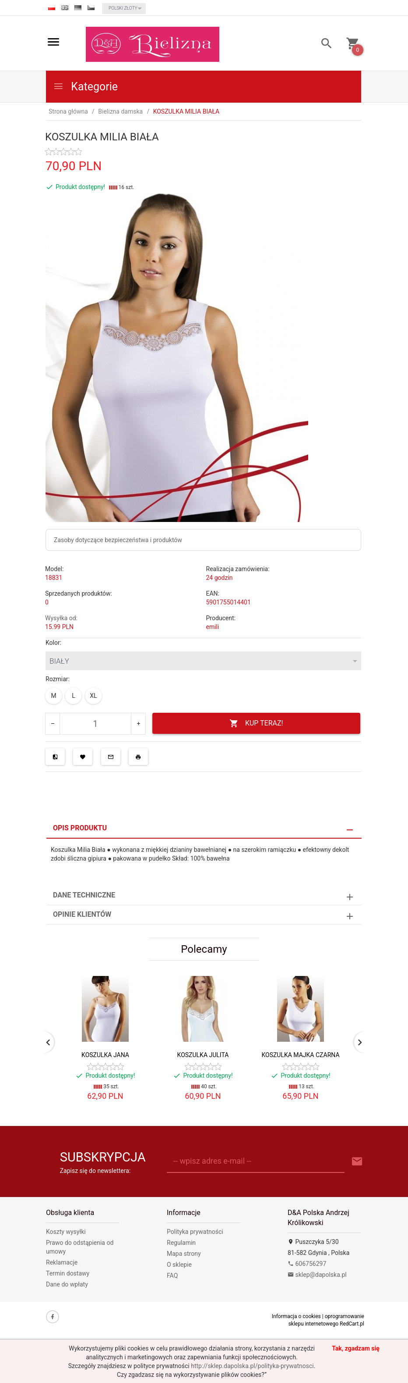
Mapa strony (184, 1253)
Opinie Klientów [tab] (82, 914)
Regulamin (181, 1242)
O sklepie (179, 1264)
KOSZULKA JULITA (203, 1054)
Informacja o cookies (296, 1316)
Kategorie (85, 86)
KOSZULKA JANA (105, 1054)
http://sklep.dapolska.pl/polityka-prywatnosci (252, 1365)
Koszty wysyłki (66, 1231)
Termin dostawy (67, 1273)
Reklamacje (61, 1262)
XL (93, 695)
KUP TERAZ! (256, 723)
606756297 (307, 1263)
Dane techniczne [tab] (84, 895)
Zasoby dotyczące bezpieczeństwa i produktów (118, 539)
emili (212, 626)
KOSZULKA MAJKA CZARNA (300, 1054)
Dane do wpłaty (67, 1284)
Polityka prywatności (195, 1231)
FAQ (172, 1275)
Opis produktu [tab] (80, 828)
